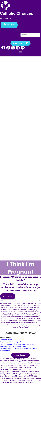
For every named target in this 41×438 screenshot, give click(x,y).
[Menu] (20, 52)
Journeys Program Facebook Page (13, 346)
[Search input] (30, 35)
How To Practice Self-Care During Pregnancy (17, 344)
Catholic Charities (16, 13)
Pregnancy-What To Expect (10, 342)
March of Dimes (6, 340)
